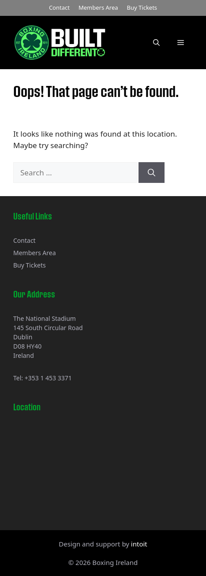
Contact (59, 7)
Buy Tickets (142, 7)
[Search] (152, 172)
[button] (156, 42)
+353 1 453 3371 (48, 378)
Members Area (98, 7)
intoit (139, 543)
